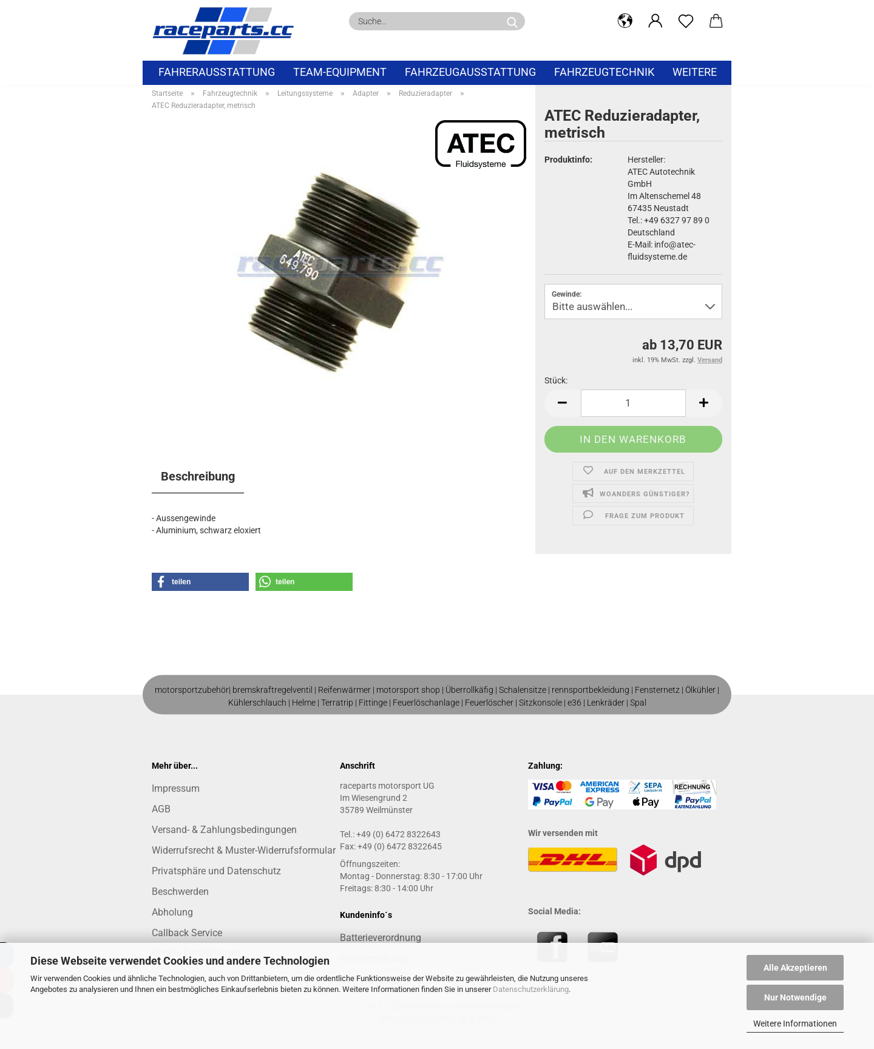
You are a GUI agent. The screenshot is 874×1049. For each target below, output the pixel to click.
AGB (161, 809)
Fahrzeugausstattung (470, 72)
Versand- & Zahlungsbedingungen (224, 829)
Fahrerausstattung (216, 72)
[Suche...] (512, 21)
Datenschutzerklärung (531, 989)
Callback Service (187, 933)
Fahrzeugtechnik (604, 72)
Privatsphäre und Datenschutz (216, 871)
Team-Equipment (340, 72)
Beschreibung (198, 476)
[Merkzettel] (686, 21)
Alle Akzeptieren (795, 968)
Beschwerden (180, 891)
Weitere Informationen (795, 1023)
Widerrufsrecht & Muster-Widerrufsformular (244, 850)
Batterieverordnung (380, 937)
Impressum (176, 788)
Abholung (172, 912)
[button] (625, 21)
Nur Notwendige (795, 997)
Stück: (555, 380)
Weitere (694, 72)
